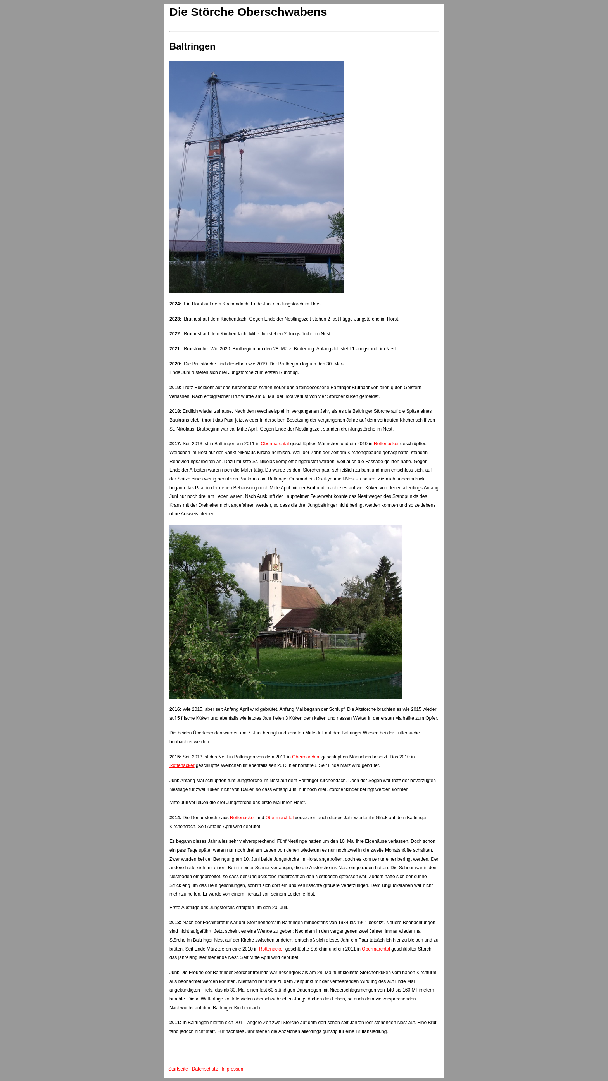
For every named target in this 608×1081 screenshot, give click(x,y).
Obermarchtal (275, 443)
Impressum (232, 1069)
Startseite (178, 1069)
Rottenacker (386, 443)
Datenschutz (205, 1069)
